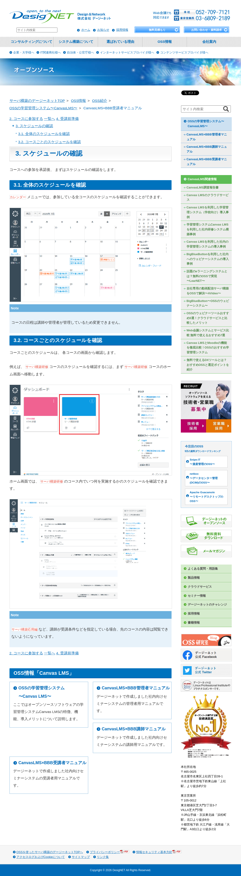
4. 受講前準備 (67, 119)
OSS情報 (165, 42)
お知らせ (103, 29)
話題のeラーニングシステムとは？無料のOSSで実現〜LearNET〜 (207, 276)
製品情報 (194, 577)
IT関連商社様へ (50, 52)
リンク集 (103, 857)
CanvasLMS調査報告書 (203, 187)
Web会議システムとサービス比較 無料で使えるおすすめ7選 (208, 333)
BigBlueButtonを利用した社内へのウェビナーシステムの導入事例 (208, 258)
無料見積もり (157, 29)
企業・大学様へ (23, 52)
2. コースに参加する (26, 119)
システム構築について (76, 42)
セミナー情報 (197, 595)
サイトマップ (81, 857)
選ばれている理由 (120, 42)
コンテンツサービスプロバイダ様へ (184, 52)
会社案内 (209, 42)
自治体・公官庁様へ (80, 52)
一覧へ (49, 119)
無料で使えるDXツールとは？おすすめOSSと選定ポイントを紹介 (208, 364)
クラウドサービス (200, 586)
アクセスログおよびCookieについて (40, 857)
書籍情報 (194, 622)
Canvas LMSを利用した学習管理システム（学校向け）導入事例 (208, 212)
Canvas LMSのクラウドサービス (207, 197)
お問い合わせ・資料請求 (206, 29)
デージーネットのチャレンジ (207, 604)
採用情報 (122, 29)
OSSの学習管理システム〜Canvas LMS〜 (42, 692)
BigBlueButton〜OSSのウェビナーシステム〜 (208, 303)
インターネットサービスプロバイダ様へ (127, 52)
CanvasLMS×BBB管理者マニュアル (136, 688)
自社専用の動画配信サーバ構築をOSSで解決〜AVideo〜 (208, 291)
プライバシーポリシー (109, 852)
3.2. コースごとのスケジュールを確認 (49, 142)
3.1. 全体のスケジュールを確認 (44, 134)
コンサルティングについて (31, 42)
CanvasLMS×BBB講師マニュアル (134, 729)
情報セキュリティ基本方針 (159, 852)
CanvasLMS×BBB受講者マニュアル (52, 762)
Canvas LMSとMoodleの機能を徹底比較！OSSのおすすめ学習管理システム (208, 347)
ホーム (85, 29)
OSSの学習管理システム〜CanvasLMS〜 (206, 123)
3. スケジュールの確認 (34, 126)
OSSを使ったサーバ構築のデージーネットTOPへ (49, 852)
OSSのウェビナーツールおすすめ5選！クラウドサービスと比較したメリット (208, 317)
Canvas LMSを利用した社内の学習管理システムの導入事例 (207, 244)
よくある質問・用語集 (203, 568)
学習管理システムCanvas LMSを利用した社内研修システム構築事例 (208, 229)
